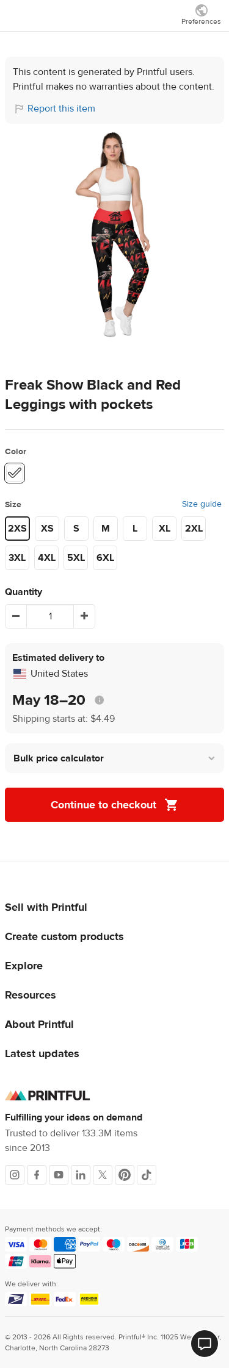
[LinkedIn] (80, 1175)
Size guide (202, 504)
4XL (47, 558)
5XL (76, 558)
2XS (17, 528)
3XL (17, 558)
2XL (194, 528)
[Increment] (84, 616)
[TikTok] (146, 1175)
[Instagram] (14, 1175)
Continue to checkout (115, 804)
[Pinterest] (124, 1175)
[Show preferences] (201, 14)
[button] (114, 758)
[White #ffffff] (14, 473)
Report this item (61, 108)
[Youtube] (58, 1175)
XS (47, 528)
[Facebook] (36, 1175)
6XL (105, 558)
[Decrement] (16, 616)
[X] (102, 1175)
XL (164, 528)
